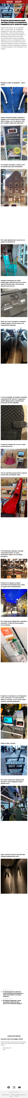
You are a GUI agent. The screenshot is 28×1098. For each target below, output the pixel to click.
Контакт (16, 1096)
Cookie (11, 1096)
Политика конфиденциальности (18, 1094)
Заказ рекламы (5, 1094)
